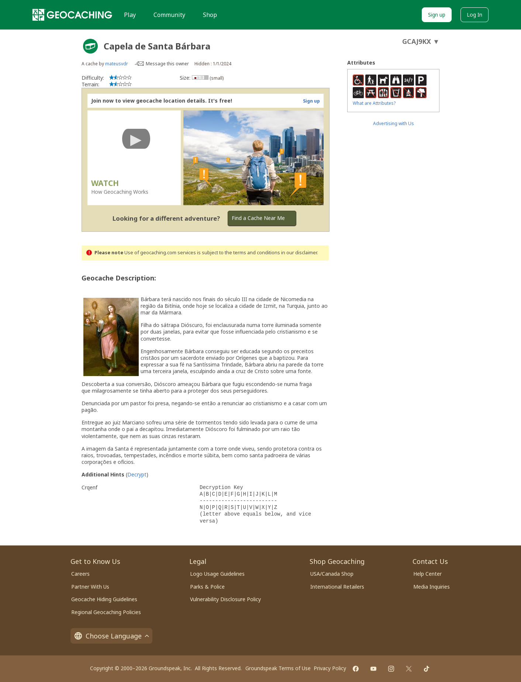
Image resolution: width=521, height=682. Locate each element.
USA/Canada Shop (331, 573)
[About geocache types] (90, 46)
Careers (80, 573)
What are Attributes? (374, 103)
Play (130, 15)
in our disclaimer (299, 252)
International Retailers (337, 586)
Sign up (436, 14)
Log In (474, 14)
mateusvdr (116, 64)
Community (169, 15)
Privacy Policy (330, 668)
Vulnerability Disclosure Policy (225, 599)
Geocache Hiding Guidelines (104, 599)
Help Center (427, 573)
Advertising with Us (393, 123)
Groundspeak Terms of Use (278, 668)
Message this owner (167, 64)
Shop (210, 15)
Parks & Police (207, 586)
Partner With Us (90, 586)
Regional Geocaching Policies (106, 612)
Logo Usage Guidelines (217, 573)
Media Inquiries (431, 586)
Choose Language (111, 635)
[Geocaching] (72, 14)
